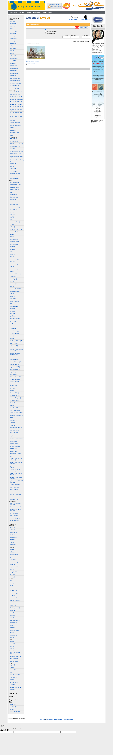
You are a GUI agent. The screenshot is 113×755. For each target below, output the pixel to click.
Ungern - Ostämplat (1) (15, 487)
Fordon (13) (12, 595)
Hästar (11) (12, 249)
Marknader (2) (13, 276)
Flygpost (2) (12, 148)
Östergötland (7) (13, 75)
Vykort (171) (12, 524)
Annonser (42, 719)
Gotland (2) (12, 529)
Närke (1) (12, 547)
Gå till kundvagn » (73, 19)
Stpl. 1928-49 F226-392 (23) (16, 99)
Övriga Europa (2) (14, 499)
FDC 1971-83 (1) (14, 141)
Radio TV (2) (13, 298)
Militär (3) (12, 281)
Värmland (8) (13, 63)
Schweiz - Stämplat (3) (15, 446)
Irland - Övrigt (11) (14, 407)
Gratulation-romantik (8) (15, 600)
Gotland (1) (12, 28)
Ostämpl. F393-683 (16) (15, 125)
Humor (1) (12, 603)
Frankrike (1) (13, 669)
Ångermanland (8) (14, 73)
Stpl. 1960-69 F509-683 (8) (16, 104)
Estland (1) (12, 390)
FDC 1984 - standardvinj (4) (16, 143)
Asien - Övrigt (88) (14, 515)
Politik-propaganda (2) (15, 620)
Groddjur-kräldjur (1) (14, 241)
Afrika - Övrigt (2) (14, 658)
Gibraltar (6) (12, 402)
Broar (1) (12, 192)
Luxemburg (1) (13, 677)
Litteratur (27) (13, 693)
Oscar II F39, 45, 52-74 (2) (16, 91)
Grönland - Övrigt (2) (14, 381)
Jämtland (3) (13, 539)
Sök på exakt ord (51, 33)
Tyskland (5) (12, 684)
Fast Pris (21, 12)
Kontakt (44, 12)
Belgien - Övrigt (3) (14, 385)
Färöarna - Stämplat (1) (15, 376)
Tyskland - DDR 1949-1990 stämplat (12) (16, 478)
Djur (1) (11, 585)
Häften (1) (12, 127)
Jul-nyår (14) (13, 605)
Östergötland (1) (13, 572)
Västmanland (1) (13, 70)
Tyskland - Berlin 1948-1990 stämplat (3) (16, 463)
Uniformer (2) (13, 338)
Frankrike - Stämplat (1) (15, 398)
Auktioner (28, 12)
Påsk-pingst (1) (13, 622)
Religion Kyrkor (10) (14, 301)
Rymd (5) (12, 303)
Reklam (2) (12, 625)
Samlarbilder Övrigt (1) (15, 711)
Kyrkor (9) (12, 612)
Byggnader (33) (13, 194)
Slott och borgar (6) (14, 630)
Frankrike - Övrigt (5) (14, 400)
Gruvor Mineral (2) (14, 244)
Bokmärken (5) (13, 706)
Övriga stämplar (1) (14, 88)
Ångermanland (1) (14, 567)
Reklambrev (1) (13, 176)
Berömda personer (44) (15, 184)
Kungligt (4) (12, 610)
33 (99, 121)
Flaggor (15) (12, 214)
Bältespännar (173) (14, 132)
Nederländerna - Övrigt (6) (16, 427)
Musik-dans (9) (13, 284)
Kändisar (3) (12, 615)
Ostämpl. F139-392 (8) (15, 122)
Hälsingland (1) (13, 537)
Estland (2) (12, 667)
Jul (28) (11, 251)
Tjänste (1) (12, 120)
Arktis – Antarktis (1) (14, 182)
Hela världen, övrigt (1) (15, 520)
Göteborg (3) (13, 33)
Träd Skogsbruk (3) (14, 333)
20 (100, 123)
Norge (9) (12, 648)
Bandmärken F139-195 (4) (16, 96)
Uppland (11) (13, 60)
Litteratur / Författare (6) (15, 274)
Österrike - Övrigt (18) (15, 497)
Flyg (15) (12, 217)
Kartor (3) (12, 256)
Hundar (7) (12, 246)
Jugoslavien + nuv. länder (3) (16, 412)
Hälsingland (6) (13, 38)
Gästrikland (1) (13, 31)
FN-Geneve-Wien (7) (14, 393)
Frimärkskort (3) (13, 598)
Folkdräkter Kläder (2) (15, 222)
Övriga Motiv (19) (14, 345)
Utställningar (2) (13, 635)
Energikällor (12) (13, 202)
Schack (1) (12, 308)
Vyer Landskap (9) (14, 343)
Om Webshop (36, 12)
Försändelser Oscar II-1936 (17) (16, 157)
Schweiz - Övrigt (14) (15, 448)
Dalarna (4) (12, 527)
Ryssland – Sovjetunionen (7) (16, 438)
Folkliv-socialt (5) (14, 593)
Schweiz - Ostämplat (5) (15, 443)
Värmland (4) (13, 559)
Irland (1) (12, 672)
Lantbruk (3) (12, 266)
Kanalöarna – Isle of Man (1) (16, 415)
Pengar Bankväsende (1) (15, 291)
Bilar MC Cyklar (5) (14, 187)
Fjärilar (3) (12, 212)
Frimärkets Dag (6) (14, 231)
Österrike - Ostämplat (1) (15, 492)
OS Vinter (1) (13, 323)
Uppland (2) (12, 557)
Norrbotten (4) (13, 48)
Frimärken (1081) (14, 18)
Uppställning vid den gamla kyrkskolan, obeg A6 (33, 62)
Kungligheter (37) (14, 264)
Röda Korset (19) (14, 306)
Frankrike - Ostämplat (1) (15, 395)
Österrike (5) (13, 689)
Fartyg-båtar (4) (13, 590)
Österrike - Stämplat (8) (15, 494)
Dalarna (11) (13, 26)
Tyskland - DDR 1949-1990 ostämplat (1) (16, 474)
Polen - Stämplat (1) (14, 430)
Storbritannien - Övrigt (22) (16, 453)
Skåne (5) (12, 549)
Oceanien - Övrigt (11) (15, 518)
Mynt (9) (11, 696)
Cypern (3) (12, 388)
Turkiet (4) (12, 456)
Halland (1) (12, 534)
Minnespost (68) (13, 171)
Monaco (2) (12, 425)
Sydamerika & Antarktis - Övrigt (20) (15, 510)
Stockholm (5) (13, 574)
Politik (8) (12, 293)
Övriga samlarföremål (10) (15, 700)
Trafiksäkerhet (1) (14, 328)
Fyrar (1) (12, 234)
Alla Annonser (13, 12)
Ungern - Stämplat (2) (15, 489)
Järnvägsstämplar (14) (15, 80)
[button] (77, 27)
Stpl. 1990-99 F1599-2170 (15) (16, 113)
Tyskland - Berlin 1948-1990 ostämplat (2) (16, 459)
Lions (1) (12, 271)
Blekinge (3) (12, 21)
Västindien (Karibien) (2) (15, 507)
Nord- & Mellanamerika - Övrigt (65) (15, 504)
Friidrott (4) (12, 227)
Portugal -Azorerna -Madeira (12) (16, 435)
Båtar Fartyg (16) (14, 197)
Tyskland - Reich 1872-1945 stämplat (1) (16, 481)
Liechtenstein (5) (13, 420)
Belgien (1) (12, 665)
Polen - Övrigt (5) (14, 432)
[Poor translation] (6, 730)
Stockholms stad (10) (15, 78)
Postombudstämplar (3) (15, 83)
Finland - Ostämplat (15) (15, 362)
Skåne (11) (12, 53)
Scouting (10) (13, 311)
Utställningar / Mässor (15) (16, 341)
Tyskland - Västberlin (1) (15, 687)
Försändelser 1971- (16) (15, 153)
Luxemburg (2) (13, 422)
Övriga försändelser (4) (15, 178)
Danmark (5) (13, 641)
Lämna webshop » (68, 719)
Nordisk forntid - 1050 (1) (15, 288)
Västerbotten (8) (13, 65)
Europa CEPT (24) (14, 204)
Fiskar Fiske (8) (13, 209)
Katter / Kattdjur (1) (14, 259)
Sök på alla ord (50, 30)
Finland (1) (12, 643)
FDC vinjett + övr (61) (15, 146)
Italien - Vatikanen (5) (15, 674)
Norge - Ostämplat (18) (15, 369)
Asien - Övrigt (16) (14, 661)
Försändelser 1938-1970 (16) (16, 151)
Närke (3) (12, 51)
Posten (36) (12, 296)
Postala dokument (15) (15, 173)
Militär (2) (12, 617)
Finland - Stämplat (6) (15, 359)
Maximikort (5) (13, 168)
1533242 (101, 120)
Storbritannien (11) (14, 682)
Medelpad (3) (13, 542)
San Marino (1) (13, 441)
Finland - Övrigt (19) (14, 364)
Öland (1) (12, 569)
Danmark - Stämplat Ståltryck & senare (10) (16, 350)
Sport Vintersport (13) (15, 318)
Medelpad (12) (13, 46)
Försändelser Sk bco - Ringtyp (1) (17, 160)
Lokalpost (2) (13, 130)
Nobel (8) (12, 286)
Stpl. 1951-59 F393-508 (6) (16, 101)
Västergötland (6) (14, 562)
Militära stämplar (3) (14, 85)
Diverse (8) (12, 135)
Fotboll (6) (12, 224)
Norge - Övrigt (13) (14, 371)
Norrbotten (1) (13, 544)
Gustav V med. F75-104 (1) (16, 94)
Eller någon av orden (51, 31)
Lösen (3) (12, 166)
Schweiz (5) (12, 679)
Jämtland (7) (13, 41)
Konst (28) (12, 261)
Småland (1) (12, 552)
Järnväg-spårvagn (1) (15, 607)
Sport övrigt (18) (13, 321)
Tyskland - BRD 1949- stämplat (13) (15, 470)
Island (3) (12, 646)
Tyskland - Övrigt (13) (15, 484)
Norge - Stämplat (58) (15, 367)
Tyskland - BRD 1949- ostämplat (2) (15, 466)
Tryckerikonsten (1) (14, 331)
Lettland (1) (12, 417)
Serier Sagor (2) (13, 313)
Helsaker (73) (13, 163)
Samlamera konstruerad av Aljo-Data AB (16, 718)
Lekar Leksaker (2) (14, 269)
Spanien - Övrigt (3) (14, 451)
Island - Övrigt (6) (14, 374)
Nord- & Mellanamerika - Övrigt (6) (15, 653)
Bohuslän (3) (13, 23)
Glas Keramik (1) (14, 239)
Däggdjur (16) (13, 199)
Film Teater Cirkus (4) (15, 207)
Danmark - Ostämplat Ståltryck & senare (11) (15, 354)
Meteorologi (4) (13, 279)
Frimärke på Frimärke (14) (16, 229)
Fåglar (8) (12, 236)
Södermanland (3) (14, 58)
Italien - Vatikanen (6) (15, 410)
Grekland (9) (13, 405)
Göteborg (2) (13, 577)
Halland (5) (12, 36)
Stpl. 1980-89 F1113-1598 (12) (16, 110)
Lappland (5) (13, 43)
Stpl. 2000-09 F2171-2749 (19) (16, 117)
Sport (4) (12, 632)
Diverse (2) (12, 709)
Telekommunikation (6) (15, 326)
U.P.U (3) (12, 336)
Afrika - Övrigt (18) (14, 513)
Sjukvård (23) (13, 316)
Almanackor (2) (13, 704)
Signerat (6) (12, 627)
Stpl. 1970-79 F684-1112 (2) (16, 106)
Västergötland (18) (14, 68)
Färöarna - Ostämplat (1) (15, 379)
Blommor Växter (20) (14, 189)
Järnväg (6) (12, 254)
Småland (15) (13, 55)
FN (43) (11, 219)
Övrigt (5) (12, 637)
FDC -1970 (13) (13, 139)
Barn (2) (11, 580)
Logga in (50, 12)
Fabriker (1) (12, 588)
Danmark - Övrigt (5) (14, 357)
